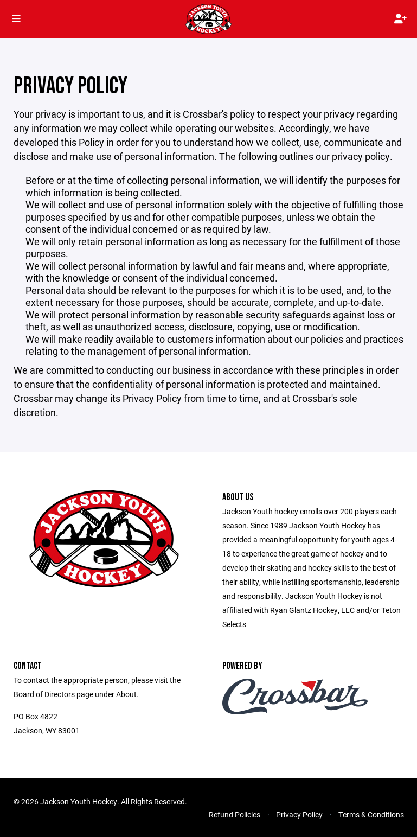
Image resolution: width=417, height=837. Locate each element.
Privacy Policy (299, 814)
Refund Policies (234, 814)
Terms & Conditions (371, 814)
